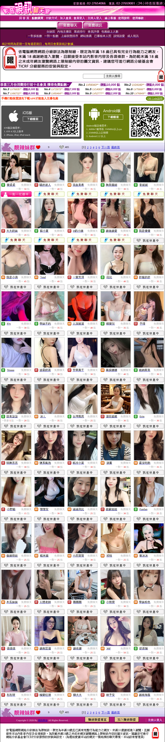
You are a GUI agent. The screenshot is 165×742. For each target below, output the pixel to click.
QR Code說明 (155, 98)
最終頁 (115, 147)
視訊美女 (43, 720)
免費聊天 (26, 184)
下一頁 (105, 147)
